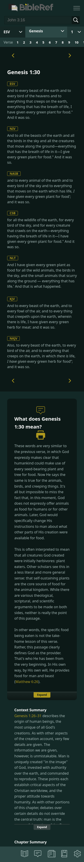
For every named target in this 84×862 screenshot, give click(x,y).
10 (76, 42)
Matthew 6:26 (26, 681)
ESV (12, 84)
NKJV (13, 338)
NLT (13, 258)
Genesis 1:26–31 (27, 715)
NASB (14, 173)
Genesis (36, 31)
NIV (12, 128)
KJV (12, 299)
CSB (12, 213)
